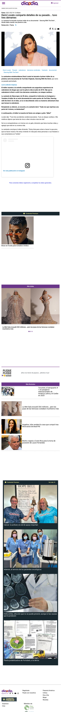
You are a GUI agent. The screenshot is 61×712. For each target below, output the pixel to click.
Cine (3, 706)
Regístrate (25, 690)
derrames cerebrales (33, 70)
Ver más (52, 482)
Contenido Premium (30, 213)
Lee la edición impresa (9, 85)
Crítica (45, 693)
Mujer (45, 697)
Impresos (5, 704)
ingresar (55, 3)
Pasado (14, 70)
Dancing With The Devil (11, 72)
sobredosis (22, 70)
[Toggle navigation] (4, 3)
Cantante (44, 70)
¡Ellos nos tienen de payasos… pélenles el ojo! (35, 373)
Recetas (45, 700)
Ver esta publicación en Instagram (14, 171)
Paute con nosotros (29, 693)
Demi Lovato (7, 70)
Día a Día (46, 695)
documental (53, 70)
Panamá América (48, 690)
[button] (5, 310)
